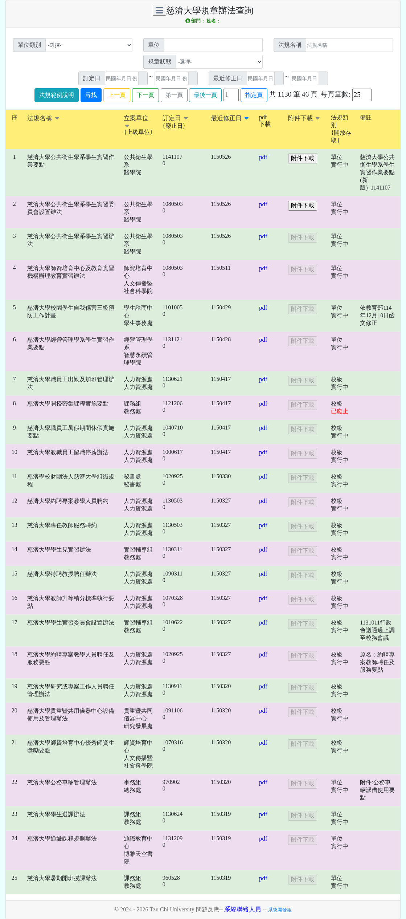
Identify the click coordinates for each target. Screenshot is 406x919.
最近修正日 (230, 118)
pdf (263, 157)
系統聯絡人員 (242, 909)
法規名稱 (43, 118)
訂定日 (175, 118)
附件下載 (304, 118)
